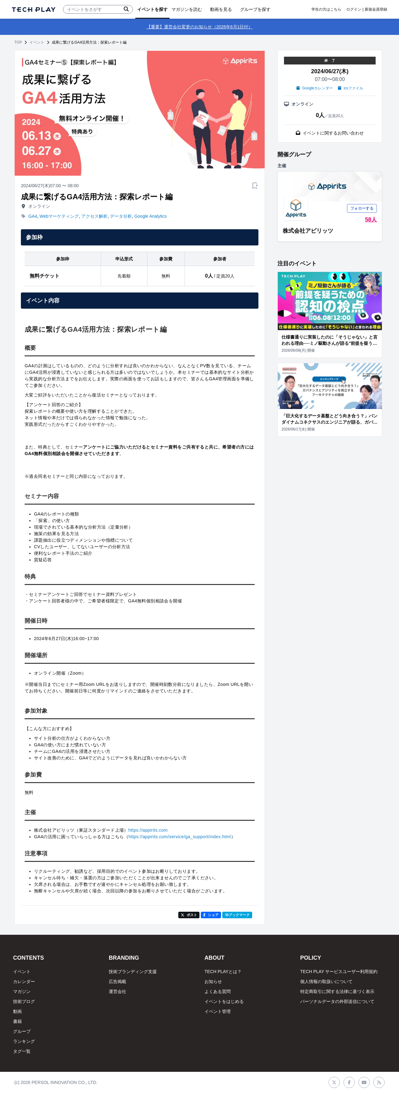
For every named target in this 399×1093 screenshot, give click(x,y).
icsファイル (350, 88)
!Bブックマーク (237, 915)
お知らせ (213, 981)
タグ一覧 (22, 1051)
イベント (36, 42)
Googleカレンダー (314, 88)
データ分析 (121, 216)
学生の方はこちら (326, 9)
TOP (18, 42)
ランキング (24, 1041)
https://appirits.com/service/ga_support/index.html (179, 836)
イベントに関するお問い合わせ (330, 133)
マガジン (22, 991)
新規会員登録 (376, 9)
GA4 (32, 216)
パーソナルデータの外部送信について (337, 1001)
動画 (17, 1011)
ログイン (353, 9)
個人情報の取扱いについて (326, 981)
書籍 (17, 1021)
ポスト (189, 915)
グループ (22, 1031)
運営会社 (117, 991)
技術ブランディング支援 (133, 971)
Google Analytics (150, 216)
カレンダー (24, 981)
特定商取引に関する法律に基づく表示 (337, 991)
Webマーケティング (59, 216)
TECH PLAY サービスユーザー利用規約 (338, 971)
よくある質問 (217, 991)
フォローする (361, 208)
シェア (211, 915)
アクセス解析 (94, 216)
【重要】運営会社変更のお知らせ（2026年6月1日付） (200, 26)
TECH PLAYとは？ (223, 971)
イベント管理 (217, 1011)
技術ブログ (24, 1001)
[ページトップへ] (33, 9)
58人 (371, 219)
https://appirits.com (148, 830)
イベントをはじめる (224, 1001)
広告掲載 (117, 981)
